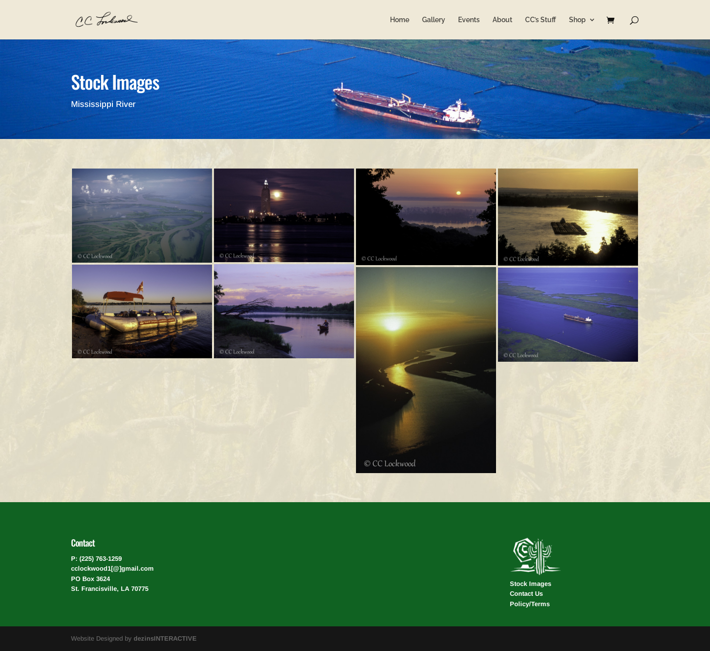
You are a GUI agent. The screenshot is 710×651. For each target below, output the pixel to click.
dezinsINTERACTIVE (165, 638)
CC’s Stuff (540, 20)
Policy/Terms (530, 604)
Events (469, 20)
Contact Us (526, 593)
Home (399, 20)
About (502, 20)
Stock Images (530, 583)
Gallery (433, 20)
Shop (577, 20)
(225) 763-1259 (100, 558)
